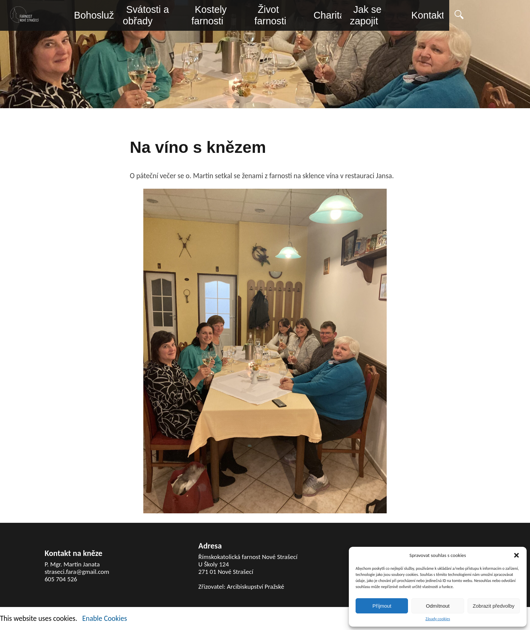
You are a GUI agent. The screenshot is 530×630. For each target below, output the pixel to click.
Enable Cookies (104, 618)
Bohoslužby (99, 15)
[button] (516, 555)
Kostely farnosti (227, 16)
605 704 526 (61, 579)
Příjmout (381, 606)
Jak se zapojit (407, 16)
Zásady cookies (438, 619)
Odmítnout (438, 606)
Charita (365, 15)
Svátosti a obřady (153, 16)
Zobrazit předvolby (493, 606)
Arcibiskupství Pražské (255, 586)
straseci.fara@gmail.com (77, 572)
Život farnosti (298, 16)
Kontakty (480, 15)
